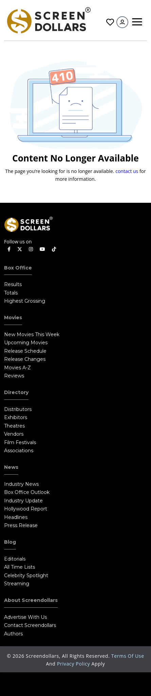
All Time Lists (19, 567)
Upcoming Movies (26, 343)
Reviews (14, 376)
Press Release (21, 525)
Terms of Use (127, 656)
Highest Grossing (24, 301)
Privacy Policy (74, 663)
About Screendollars (31, 600)
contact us (126, 171)
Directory (16, 392)
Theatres (14, 426)
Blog (10, 542)
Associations (18, 451)
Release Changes (24, 359)
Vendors (13, 434)
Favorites (110, 22)
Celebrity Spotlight (26, 575)
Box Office (18, 268)
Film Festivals (20, 442)
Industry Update (23, 501)
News (11, 467)
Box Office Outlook (27, 492)
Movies (13, 317)
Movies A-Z (17, 368)
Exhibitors (15, 417)
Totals (11, 293)
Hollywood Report (25, 509)
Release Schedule (25, 351)
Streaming (16, 584)
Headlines (15, 517)
